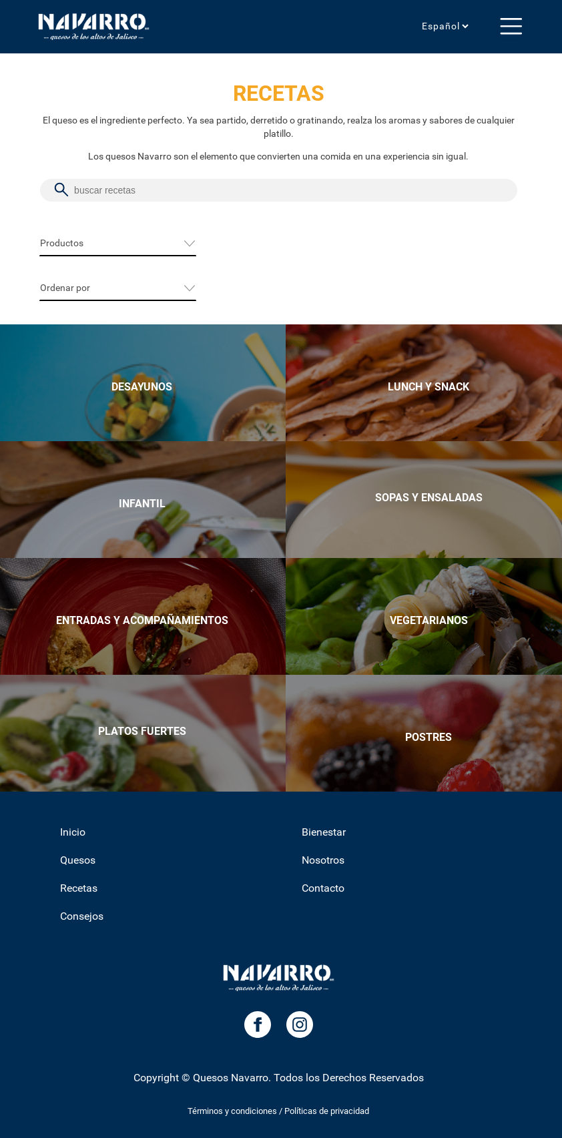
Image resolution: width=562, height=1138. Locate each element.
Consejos (81, 916)
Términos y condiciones (232, 1111)
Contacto (323, 888)
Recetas (78, 888)
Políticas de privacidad (326, 1111)
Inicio (72, 832)
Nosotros (323, 860)
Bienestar (324, 832)
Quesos (77, 860)
